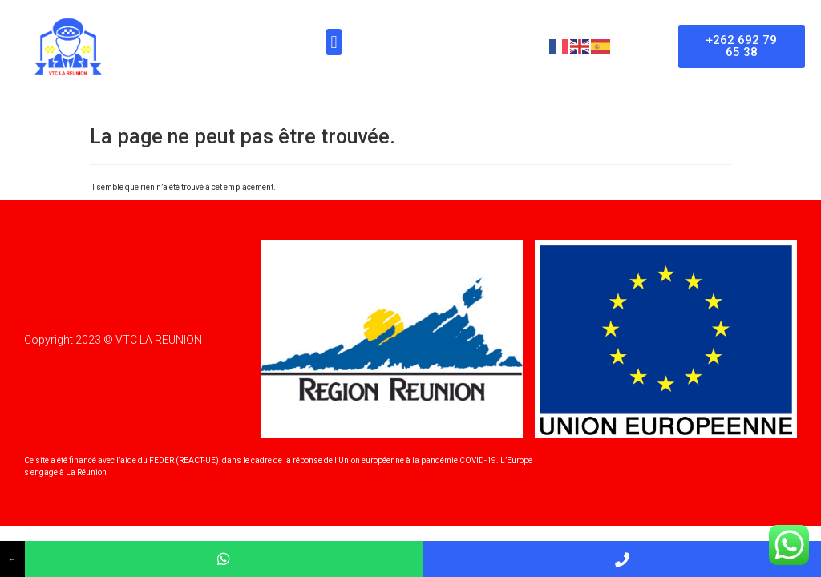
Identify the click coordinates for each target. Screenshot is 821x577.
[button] (334, 42)
